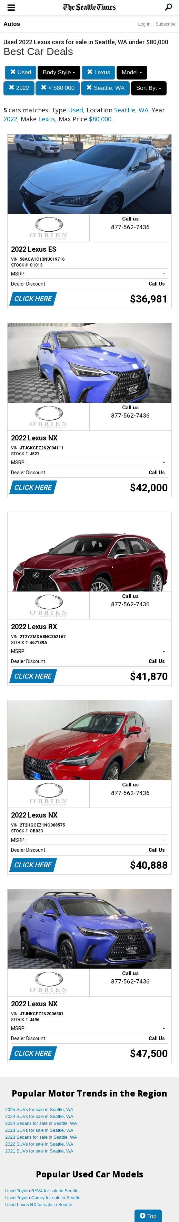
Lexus (98, 72)
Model (132, 72)
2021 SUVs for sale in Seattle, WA (39, 1151)
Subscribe (166, 24)
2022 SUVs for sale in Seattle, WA (39, 1144)
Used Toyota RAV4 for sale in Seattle (42, 1190)
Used (20, 72)
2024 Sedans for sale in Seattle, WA (41, 1123)
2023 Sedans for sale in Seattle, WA (41, 1137)
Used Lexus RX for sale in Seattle (38, 1204)
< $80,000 (57, 88)
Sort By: (148, 88)
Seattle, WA (105, 88)
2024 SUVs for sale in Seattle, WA (39, 1116)
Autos (11, 24)
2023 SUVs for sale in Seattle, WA (39, 1130)
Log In (144, 24)
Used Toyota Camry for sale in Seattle (42, 1197)
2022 (19, 88)
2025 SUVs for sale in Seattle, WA (39, 1109)
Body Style (59, 72)
